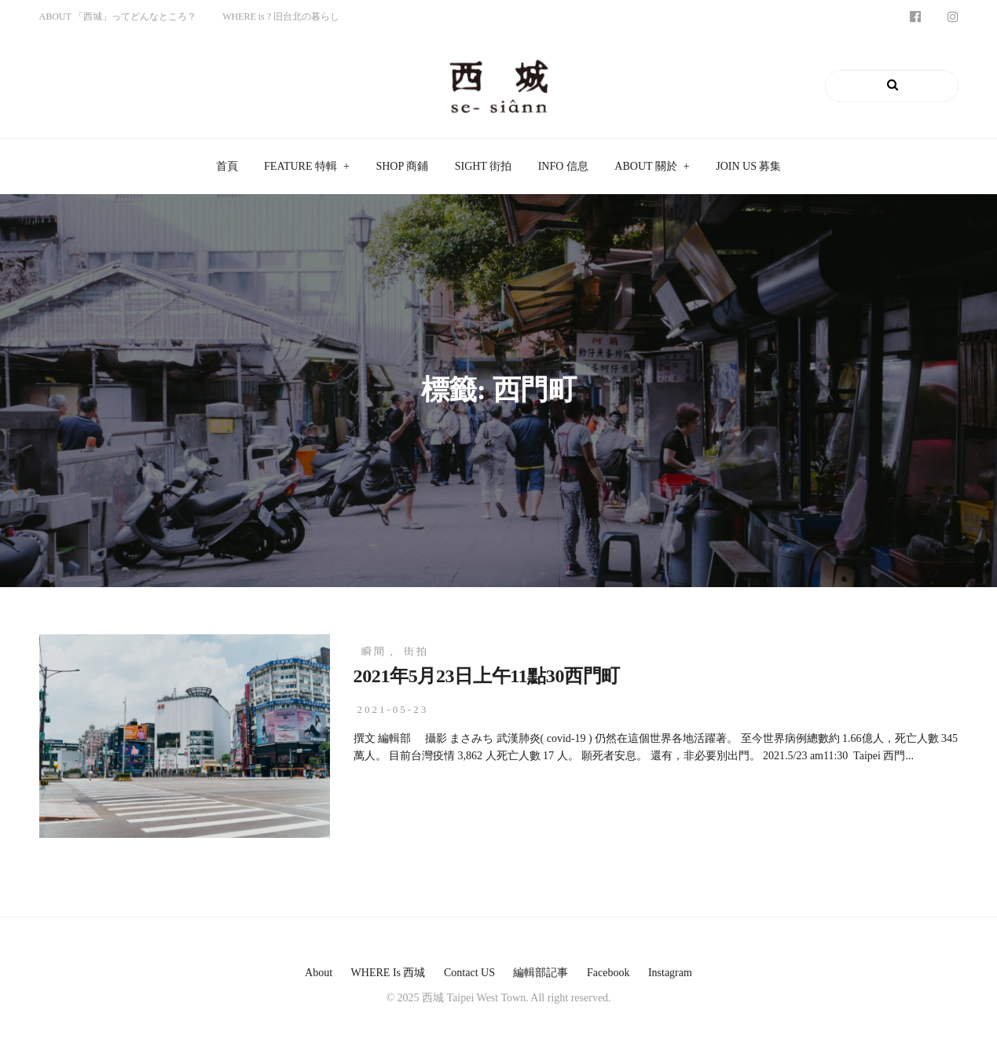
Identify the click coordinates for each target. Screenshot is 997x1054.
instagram (670, 973)
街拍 (416, 651)
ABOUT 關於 (645, 166)
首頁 (227, 166)
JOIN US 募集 (748, 166)
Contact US (469, 973)
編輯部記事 (540, 973)
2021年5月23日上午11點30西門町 (487, 676)
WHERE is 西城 (388, 973)
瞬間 (374, 651)
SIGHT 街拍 (483, 166)
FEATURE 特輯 (300, 166)
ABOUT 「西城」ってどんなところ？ (117, 16)
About (318, 973)
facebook (608, 973)
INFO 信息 (563, 166)
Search (920, 85)
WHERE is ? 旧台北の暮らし (280, 16)
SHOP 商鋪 (402, 166)
